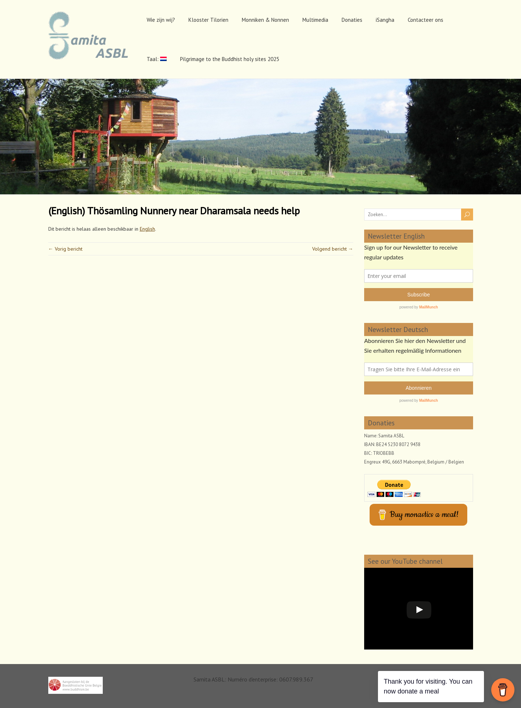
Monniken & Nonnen (265, 19)
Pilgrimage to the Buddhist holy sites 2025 (229, 59)
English (147, 229)
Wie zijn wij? (161, 19)
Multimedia (315, 19)
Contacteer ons (425, 19)
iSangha (385, 19)
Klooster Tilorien (208, 19)
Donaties (352, 19)
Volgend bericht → (332, 249)
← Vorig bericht (65, 249)
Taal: (157, 59)
